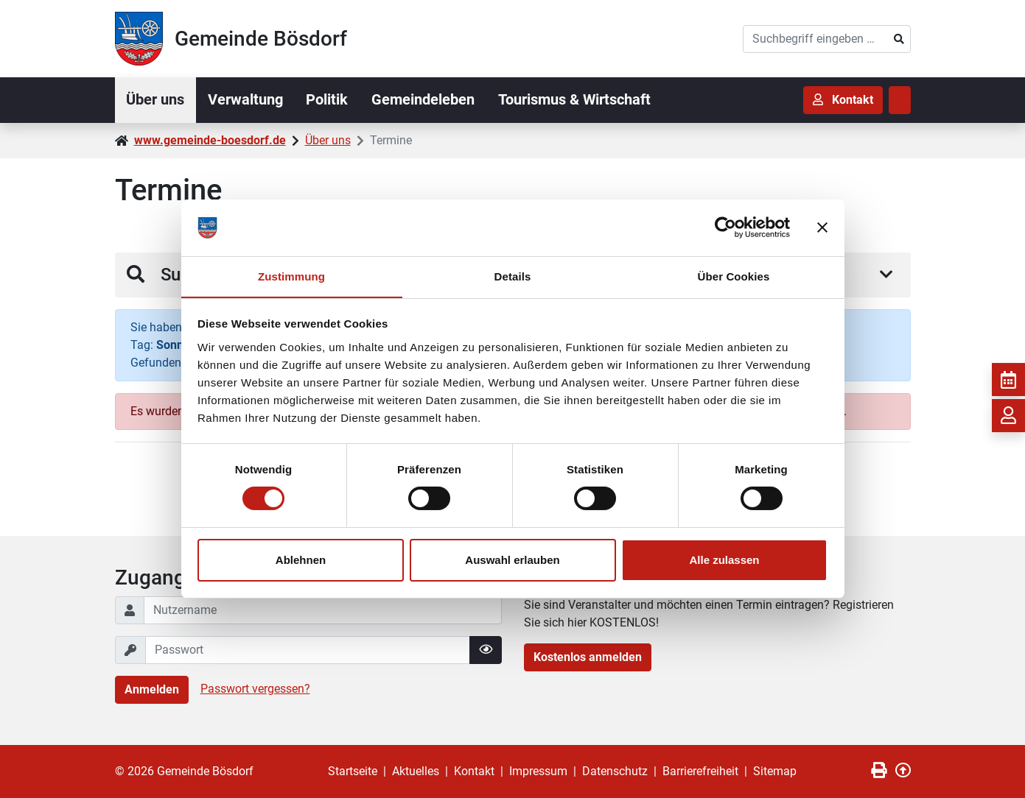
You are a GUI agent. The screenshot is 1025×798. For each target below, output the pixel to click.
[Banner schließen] (822, 227)
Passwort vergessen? (255, 689)
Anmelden (152, 689)
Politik (328, 100)
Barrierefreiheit (700, 771)
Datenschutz (615, 771)
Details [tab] (512, 275)
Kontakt (474, 771)
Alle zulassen (724, 560)
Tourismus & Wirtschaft (576, 100)
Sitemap (775, 771)
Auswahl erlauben (512, 560)
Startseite (352, 771)
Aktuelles (415, 771)
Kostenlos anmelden (588, 657)
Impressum (538, 771)
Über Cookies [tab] (734, 275)
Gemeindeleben (424, 100)
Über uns (156, 100)
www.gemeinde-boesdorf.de (210, 140)
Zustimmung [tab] (291, 275)
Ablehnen (301, 560)
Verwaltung (246, 100)
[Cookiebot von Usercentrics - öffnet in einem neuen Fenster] (725, 227)
